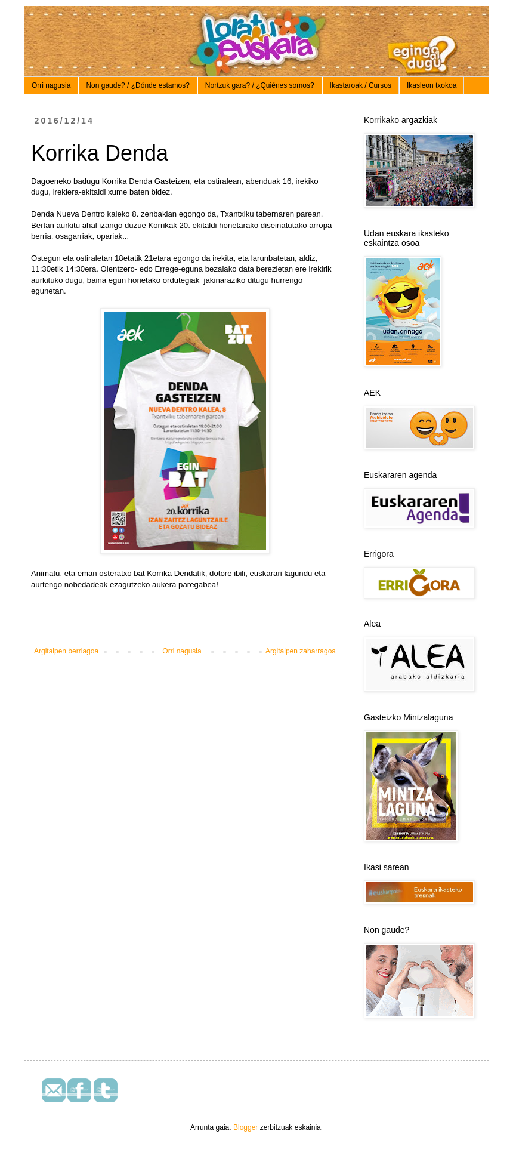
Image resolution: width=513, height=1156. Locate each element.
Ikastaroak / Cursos (360, 85)
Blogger (245, 1127)
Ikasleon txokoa (431, 85)
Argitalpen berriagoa (66, 651)
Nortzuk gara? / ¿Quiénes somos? (259, 85)
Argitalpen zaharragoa (300, 651)
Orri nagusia (51, 85)
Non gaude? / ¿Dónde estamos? (137, 85)
